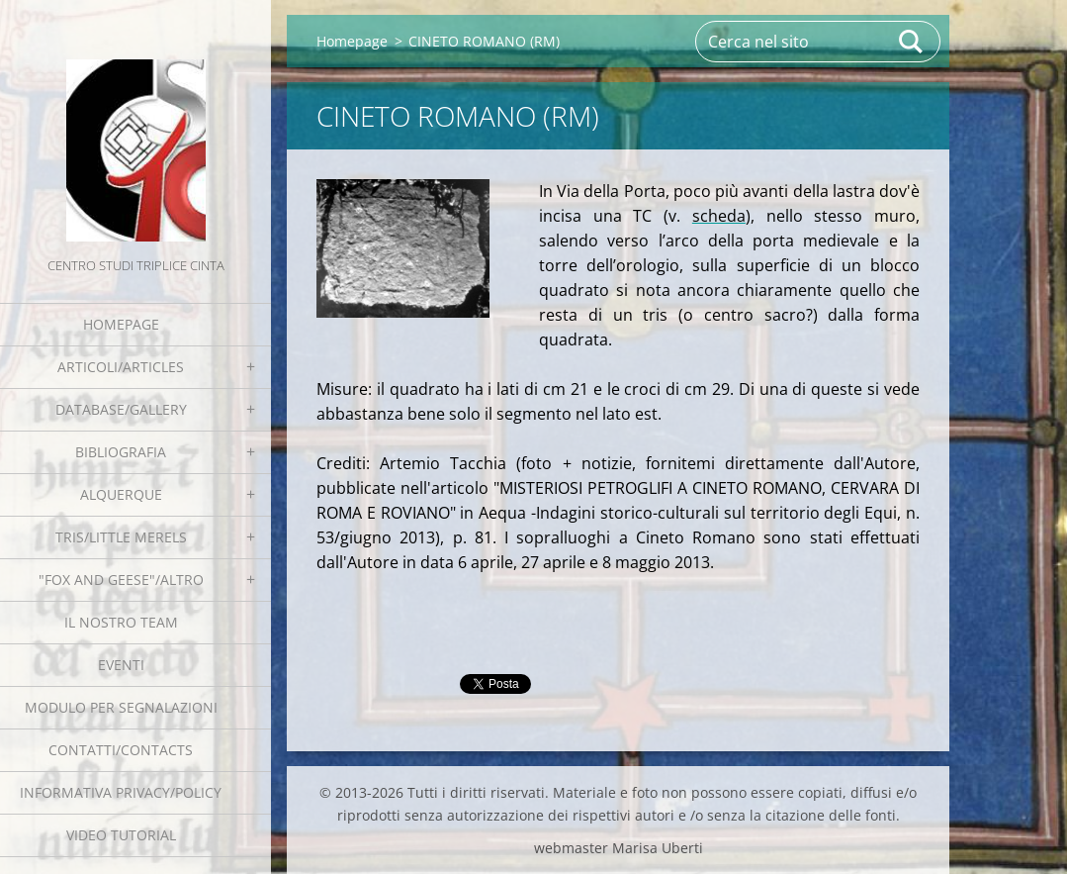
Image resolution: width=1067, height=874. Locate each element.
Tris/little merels (121, 537)
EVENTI (121, 664)
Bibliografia (120, 451)
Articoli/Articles (120, 366)
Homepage (121, 324)
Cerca (912, 41)
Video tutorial (121, 834)
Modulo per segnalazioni (121, 707)
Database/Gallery (121, 409)
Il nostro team (121, 622)
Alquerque (121, 494)
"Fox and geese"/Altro (121, 579)
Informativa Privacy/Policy (121, 792)
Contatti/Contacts (120, 749)
